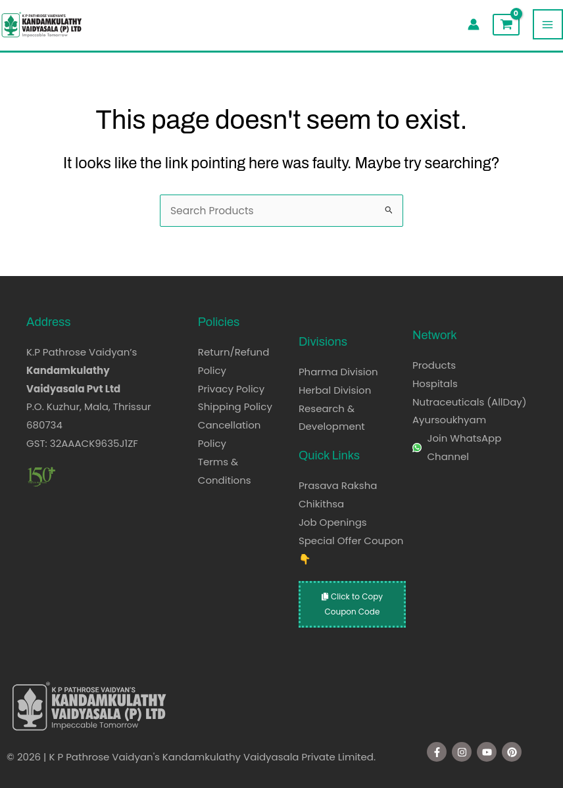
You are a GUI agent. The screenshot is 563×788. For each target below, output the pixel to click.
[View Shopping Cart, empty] (506, 24)
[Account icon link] (473, 24)
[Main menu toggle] (548, 24)
